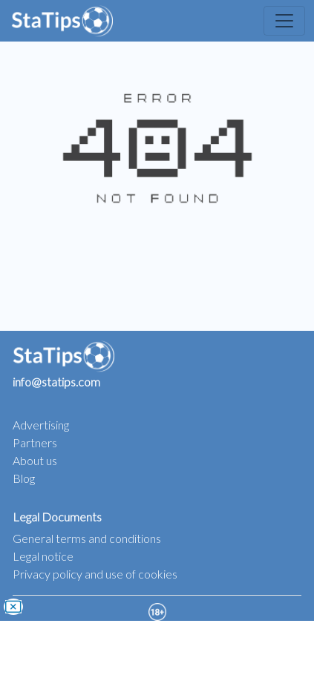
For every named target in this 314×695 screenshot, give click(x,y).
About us (35, 460)
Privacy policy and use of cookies (95, 574)
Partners (35, 442)
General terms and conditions (87, 538)
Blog (24, 478)
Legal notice (43, 556)
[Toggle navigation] (284, 21)
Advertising (41, 425)
